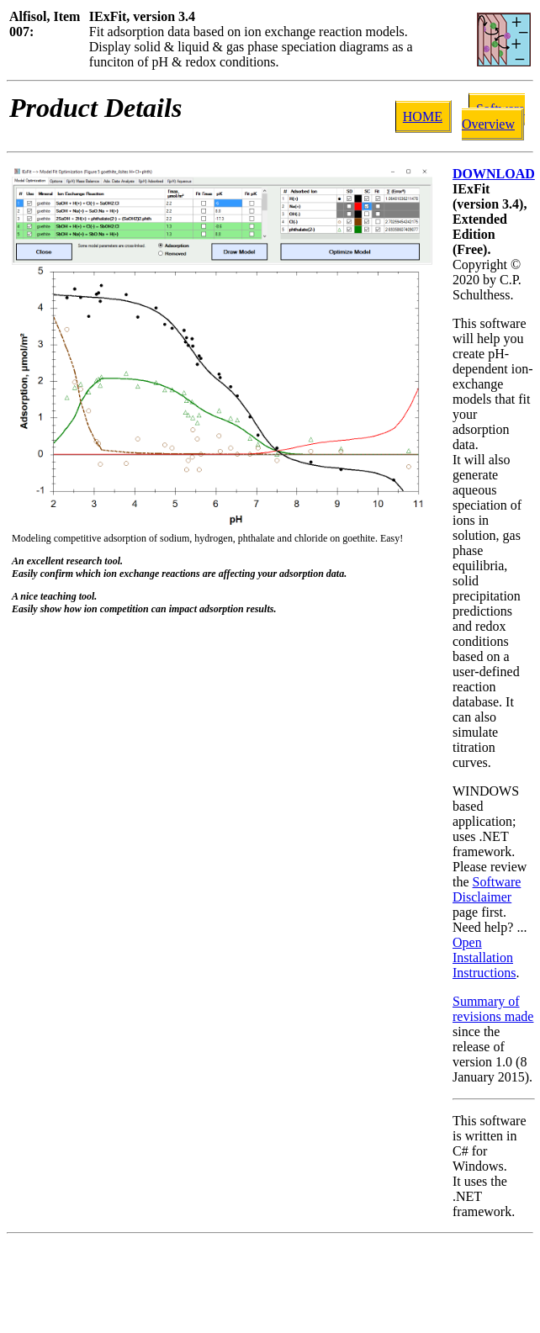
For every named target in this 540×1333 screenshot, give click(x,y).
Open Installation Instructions (484, 957)
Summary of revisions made (493, 1009)
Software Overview (493, 116)
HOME (422, 116)
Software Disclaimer (487, 889)
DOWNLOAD (494, 174)
